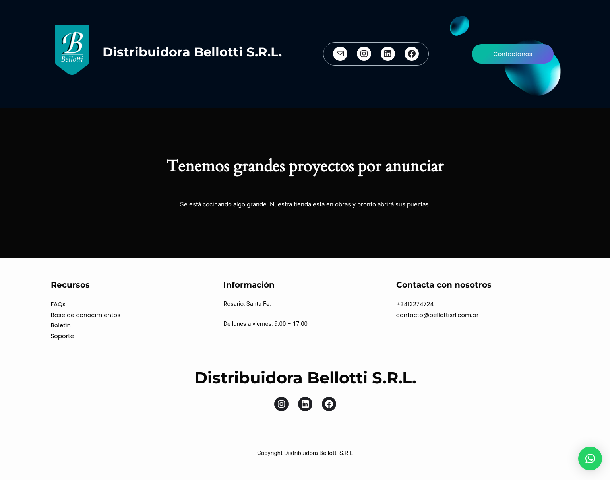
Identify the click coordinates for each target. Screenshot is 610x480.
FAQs (58, 304)
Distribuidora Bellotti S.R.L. (192, 52)
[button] (590, 458)
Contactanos (512, 54)
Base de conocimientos (86, 315)
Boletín (61, 325)
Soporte (62, 336)
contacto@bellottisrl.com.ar (437, 315)
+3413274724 (415, 304)
